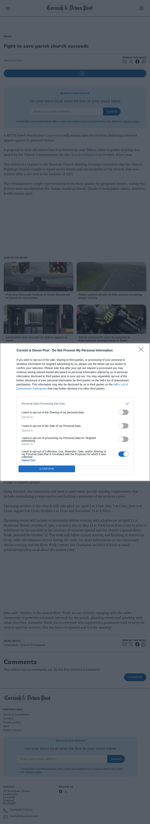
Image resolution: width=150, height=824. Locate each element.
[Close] (142, 350)
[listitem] (75, 404)
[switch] (123, 412)
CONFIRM (46, 468)
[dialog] (75, 412)
